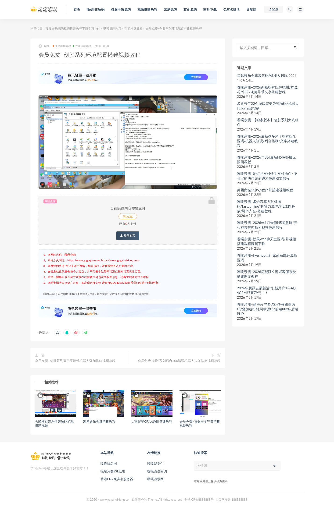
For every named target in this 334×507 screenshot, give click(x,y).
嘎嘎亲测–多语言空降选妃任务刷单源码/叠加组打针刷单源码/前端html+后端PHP (267, 309)
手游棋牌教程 (133, 28)
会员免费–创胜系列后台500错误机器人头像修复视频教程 (179, 361)
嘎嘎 (44, 46)
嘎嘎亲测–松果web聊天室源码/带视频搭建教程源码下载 (266, 241)
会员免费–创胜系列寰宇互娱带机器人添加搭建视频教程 (75, 361)
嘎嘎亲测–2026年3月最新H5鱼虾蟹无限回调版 (266, 159)
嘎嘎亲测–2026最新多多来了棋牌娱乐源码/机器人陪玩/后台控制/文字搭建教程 (267, 141)
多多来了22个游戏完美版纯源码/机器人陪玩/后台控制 (268, 105)
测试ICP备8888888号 (199, 499)
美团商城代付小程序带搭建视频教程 (265, 190)
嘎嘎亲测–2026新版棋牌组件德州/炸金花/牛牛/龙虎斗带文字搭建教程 (267, 89)
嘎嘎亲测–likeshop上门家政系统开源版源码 (267, 257)
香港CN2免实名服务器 (117, 479)
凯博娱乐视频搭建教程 (99, 421)
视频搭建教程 (112, 28)
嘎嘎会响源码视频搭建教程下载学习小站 (73, 28)
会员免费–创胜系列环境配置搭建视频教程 (123, 294)
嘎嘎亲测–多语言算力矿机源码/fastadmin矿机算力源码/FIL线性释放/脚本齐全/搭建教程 (266, 206)
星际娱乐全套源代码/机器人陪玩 (262, 75)
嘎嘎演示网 (155, 479)
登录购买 (127, 235)
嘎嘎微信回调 (157, 471)
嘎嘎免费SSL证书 (113, 471)
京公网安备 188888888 (231, 499)
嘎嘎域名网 (109, 463)
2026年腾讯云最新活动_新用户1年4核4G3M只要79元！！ (266, 290)
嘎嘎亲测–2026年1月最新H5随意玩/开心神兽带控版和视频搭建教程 (267, 224)
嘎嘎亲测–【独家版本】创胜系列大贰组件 (268, 122)
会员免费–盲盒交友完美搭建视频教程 (200, 423)
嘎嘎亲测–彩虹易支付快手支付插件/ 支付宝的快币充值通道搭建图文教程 (267, 175)
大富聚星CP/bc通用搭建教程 (151, 421)
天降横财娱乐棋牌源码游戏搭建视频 (54, 423)
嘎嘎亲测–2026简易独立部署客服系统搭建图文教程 (266, 273)
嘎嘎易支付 (155, 463)
